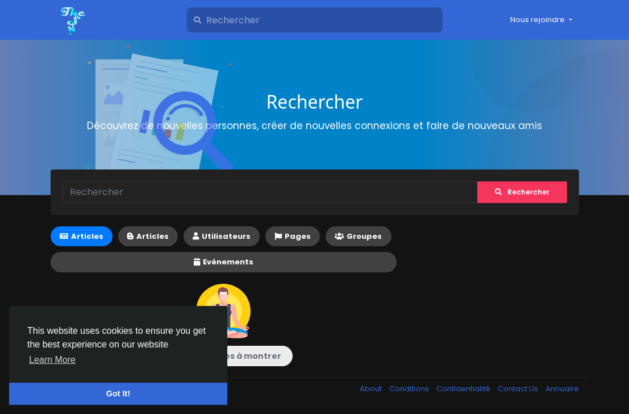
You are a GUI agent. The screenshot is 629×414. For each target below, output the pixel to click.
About (372, 388)
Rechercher (522, 192)
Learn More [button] (52, 360)
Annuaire (562, 388)
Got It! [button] (118, 393)
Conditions (410, 388)
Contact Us (519, 388)
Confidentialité (464, 388)
